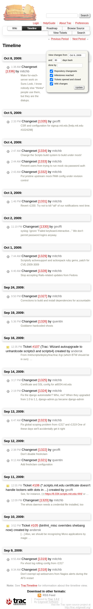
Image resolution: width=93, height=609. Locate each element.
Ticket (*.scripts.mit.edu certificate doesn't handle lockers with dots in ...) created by (48, 487)
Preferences (82, 23)
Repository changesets (63, 71)
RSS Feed (49, 595)
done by (65, 65)
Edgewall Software (48, 602)
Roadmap (52, 28)
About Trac (65, 23)
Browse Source (75, 28)
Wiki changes (58, 83)
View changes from (67, 55)
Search (81, 32)
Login (36, 23)
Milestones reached (62, 75)
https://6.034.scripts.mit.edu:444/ (61, 494)
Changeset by (21, 69)
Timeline (31, 28)
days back (62, 60)
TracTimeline (29, 585)
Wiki (14, 28)
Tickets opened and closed (65, 79)
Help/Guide (49, 23)
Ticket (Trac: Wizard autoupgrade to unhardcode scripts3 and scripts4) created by (44, 349)
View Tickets (60, 32)
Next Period (78, 39)
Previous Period (60, 39)
